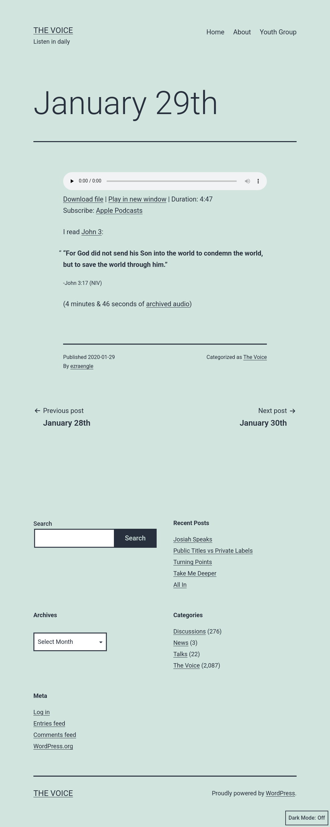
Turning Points (192, 561)
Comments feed (54, 734)
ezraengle (82, 366)
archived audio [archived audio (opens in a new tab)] (168, 304)
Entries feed (49, 723)
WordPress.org (53, 746)
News (180, 642)
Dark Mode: (307, 818)
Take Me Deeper (194, 573)
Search (42, 523)
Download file (83, 199)
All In (180, 584)
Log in (41, 712)
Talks (180, 654)
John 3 (91, 232)
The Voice (53, 30)
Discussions (189, 631)
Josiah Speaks (192, 539)
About (242, 32)
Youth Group (278, 32)
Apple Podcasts (119, 210)
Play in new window (137, 199)
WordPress (280, 793)
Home (215, 32)
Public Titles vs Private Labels (213, 550)
